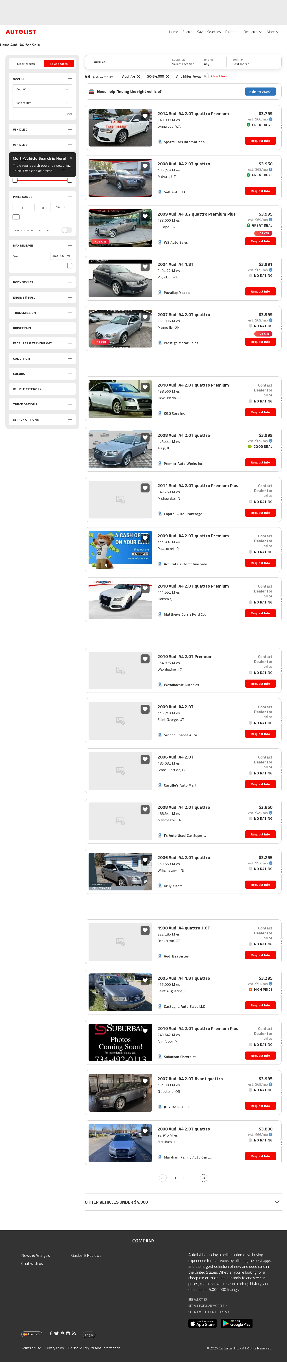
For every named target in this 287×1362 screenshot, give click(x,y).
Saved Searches (209, 31)
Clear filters (219, 76)
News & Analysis (35, 1255)
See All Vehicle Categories (208, 1312)
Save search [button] (59, 63)
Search (188, 31)
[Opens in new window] (202, 1323)
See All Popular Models (207, 1305)
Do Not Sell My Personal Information (94, 1348)
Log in (88, 1335)
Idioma (31, 1334)
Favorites (232, 31)
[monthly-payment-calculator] (260, 119)
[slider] (15, 180)
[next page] (203, 1178)
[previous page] (163, 1178)
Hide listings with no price (31, 230)
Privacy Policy (55, 1348)
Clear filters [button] (26, 63)
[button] (42, 89)
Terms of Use (31, 1348)
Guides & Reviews (86, 1255)
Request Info (260, 140)
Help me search (260, 91)
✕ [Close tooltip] (70, 158)
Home (173, 31)
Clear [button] (68, 113)
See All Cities (198, 1299)
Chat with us (32, 1263)
